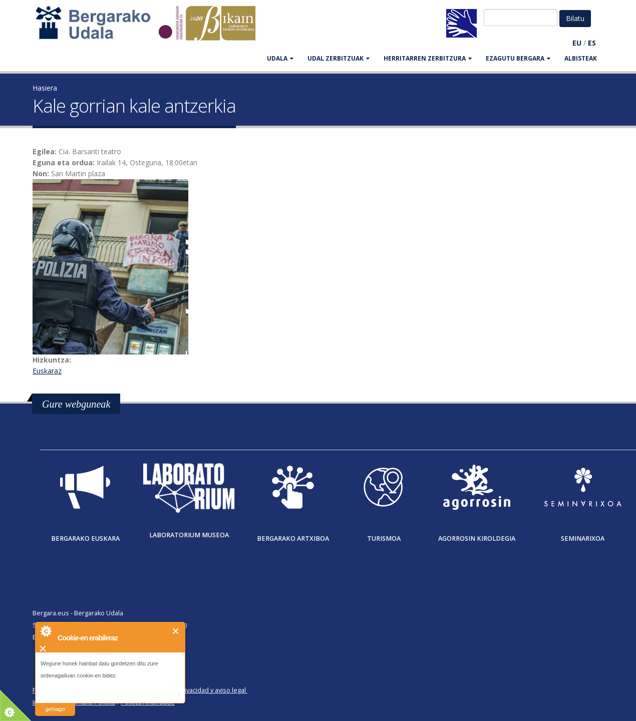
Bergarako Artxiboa (293, 538)
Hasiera (45, 88)
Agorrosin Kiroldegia (476, 538)
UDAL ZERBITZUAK (338, 58)
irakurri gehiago (55, 702)
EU (576, 43)
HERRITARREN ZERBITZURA (428, 58)
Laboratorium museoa (189, 535)
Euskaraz (47, 371)
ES (592, 43)
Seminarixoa (582, 538)
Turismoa (384, 538)
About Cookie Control (46, 630)
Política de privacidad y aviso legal (196, 690)
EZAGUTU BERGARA (518, 58)
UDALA (280, 58)
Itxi (176, 631)
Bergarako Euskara (85, 538)
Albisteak (580, 58)
